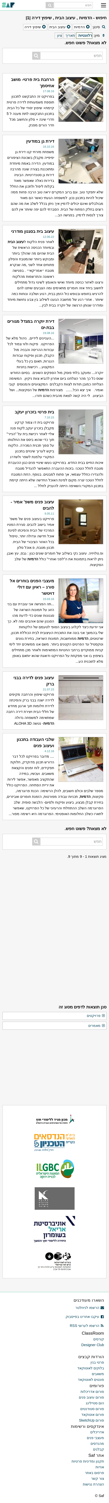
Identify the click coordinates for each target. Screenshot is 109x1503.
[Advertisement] (54, 891)
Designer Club (92, 1345)
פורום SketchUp (91, 1420)
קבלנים (98, 1449)
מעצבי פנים (95, 1438)
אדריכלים (97, 1432)
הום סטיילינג (95, 1403)
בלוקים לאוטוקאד (90, 1368)
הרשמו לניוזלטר (89, 1307)
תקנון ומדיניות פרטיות (88, 1461)
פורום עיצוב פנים (91, 1397)
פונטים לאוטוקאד (91, 1380)
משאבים (98, 1374)
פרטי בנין (97, 1362)
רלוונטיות (85, 35)
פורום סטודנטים (92, 1409)
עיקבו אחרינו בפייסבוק (85, 1316)
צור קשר (97, 1479)
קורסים (98, 1339)
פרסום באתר (94, 1473)
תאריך (70, 35)
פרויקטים (96, 1016)
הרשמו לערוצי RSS (87, 1325)
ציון (59, 35)
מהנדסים (97, 1444)
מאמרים (96, 1026)
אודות (100, 1467)
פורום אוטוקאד (92, 1415)
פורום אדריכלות (92, 1392)
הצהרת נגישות (93, 1484)
